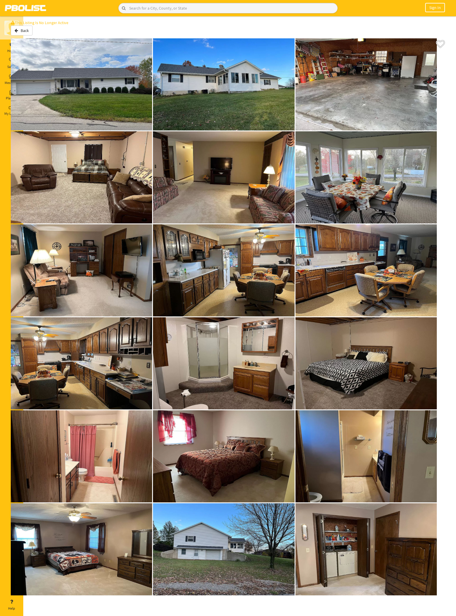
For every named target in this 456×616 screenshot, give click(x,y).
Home (11, 47)
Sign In (435, 7)
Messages (11, 79)
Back (38, 32)
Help (11, 604)
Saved (11, 63)
